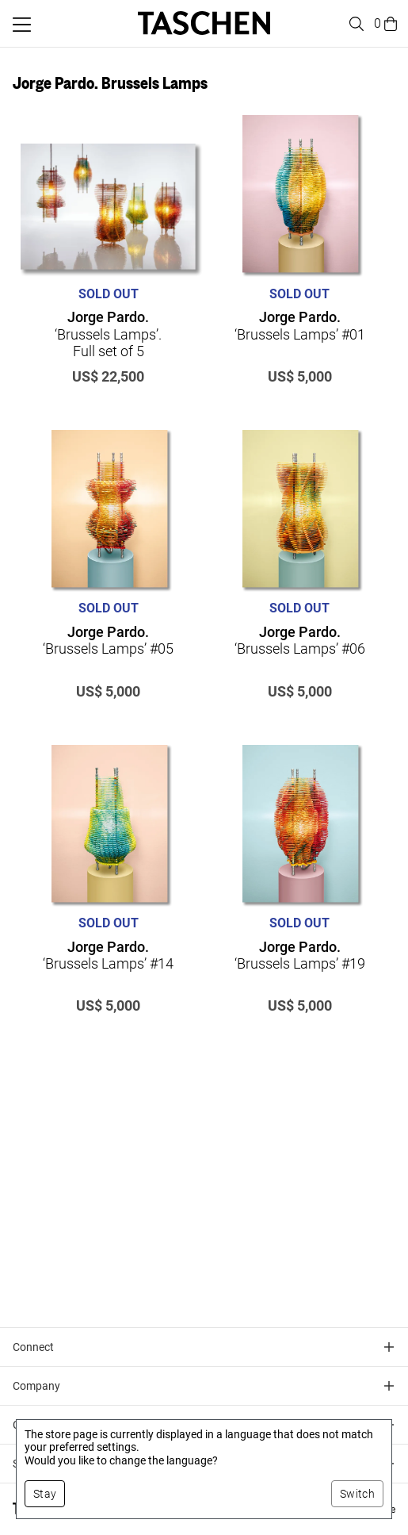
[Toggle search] (354, 23)
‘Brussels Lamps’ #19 (300, 955)
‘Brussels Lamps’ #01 (300, 326)
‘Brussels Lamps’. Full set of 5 (108, 334)
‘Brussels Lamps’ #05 (108, 641)
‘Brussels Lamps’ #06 (300, 641)
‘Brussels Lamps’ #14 (108, 955)
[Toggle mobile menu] (22, 24)
